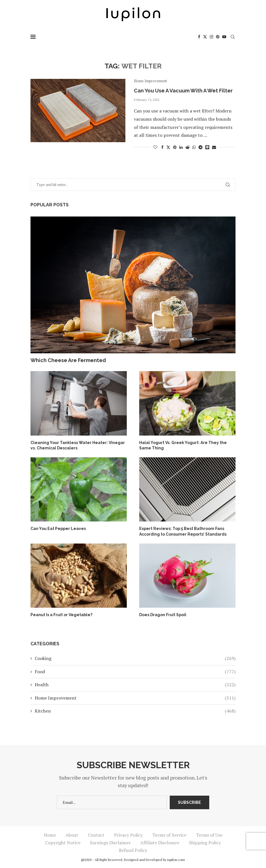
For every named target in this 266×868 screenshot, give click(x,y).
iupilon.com (176, 860)
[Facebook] (199, 37)
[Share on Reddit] (187, 147)
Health (135, 684)
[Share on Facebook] (162, 147)
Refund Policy (133, 850)
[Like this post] (155, 147)
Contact (96, 835)
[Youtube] (224, 37)
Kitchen (135, 711)
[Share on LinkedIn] (181, 147)
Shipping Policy (205, 842)
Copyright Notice (62, 842)
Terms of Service (169, 835)
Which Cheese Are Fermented (68, 360)
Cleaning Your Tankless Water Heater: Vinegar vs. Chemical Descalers (77, 445)
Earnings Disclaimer (110, 842)
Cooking (135, 658)
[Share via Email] (214, 147)
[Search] (233, 37)
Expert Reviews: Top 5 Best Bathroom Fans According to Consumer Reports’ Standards (182, 531)
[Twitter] (205, 37)
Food (135, 671)
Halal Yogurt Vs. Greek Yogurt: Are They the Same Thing (183, 445)
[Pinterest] (217, 37)
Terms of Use (209, 835)
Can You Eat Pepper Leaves (58, 528)
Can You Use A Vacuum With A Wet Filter (183, 91)
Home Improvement (135, 698)
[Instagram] (211, 37)
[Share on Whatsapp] (194, 147)
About (72, 835)
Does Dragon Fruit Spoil (162, 614)
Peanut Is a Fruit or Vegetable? (61, 614)
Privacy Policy (128, 835)
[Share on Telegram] (200, 147)
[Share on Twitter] (168, 147)
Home (50, 835)
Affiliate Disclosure (159, 842)
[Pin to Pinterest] (174, 147)
